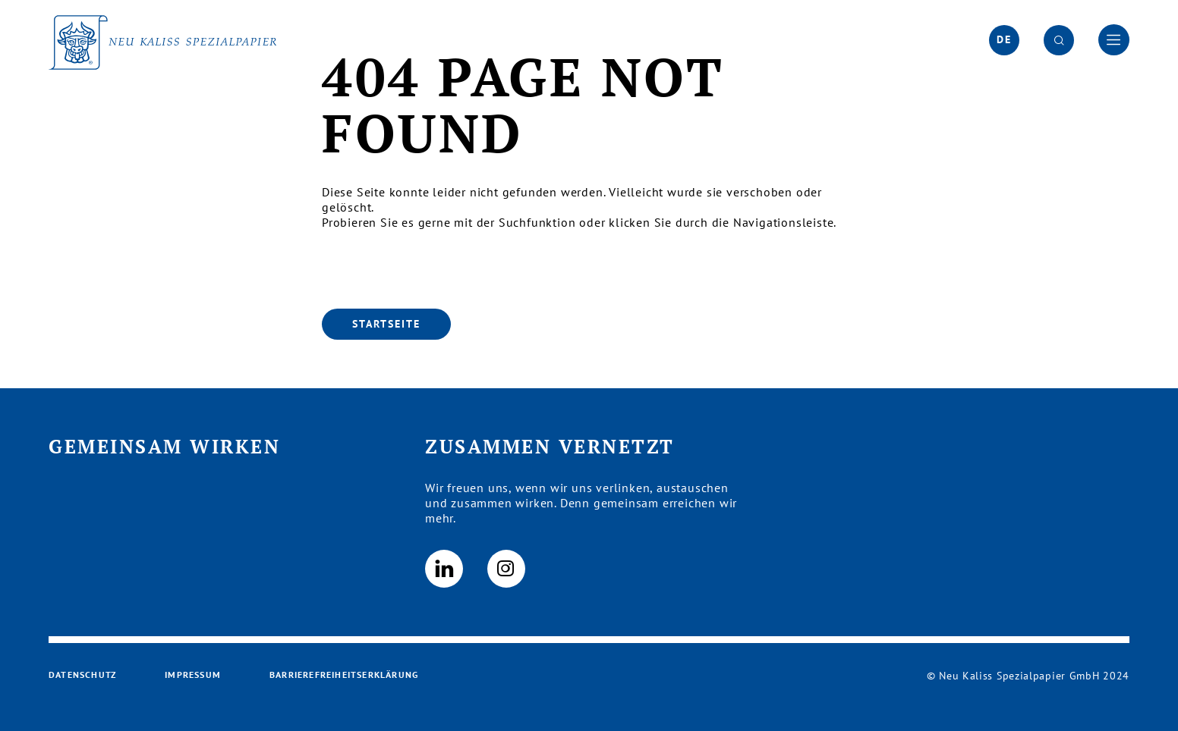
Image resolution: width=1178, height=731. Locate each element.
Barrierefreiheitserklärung (343, 674)
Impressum (193, 674)
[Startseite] (386, 324)
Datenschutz (82, 674)
